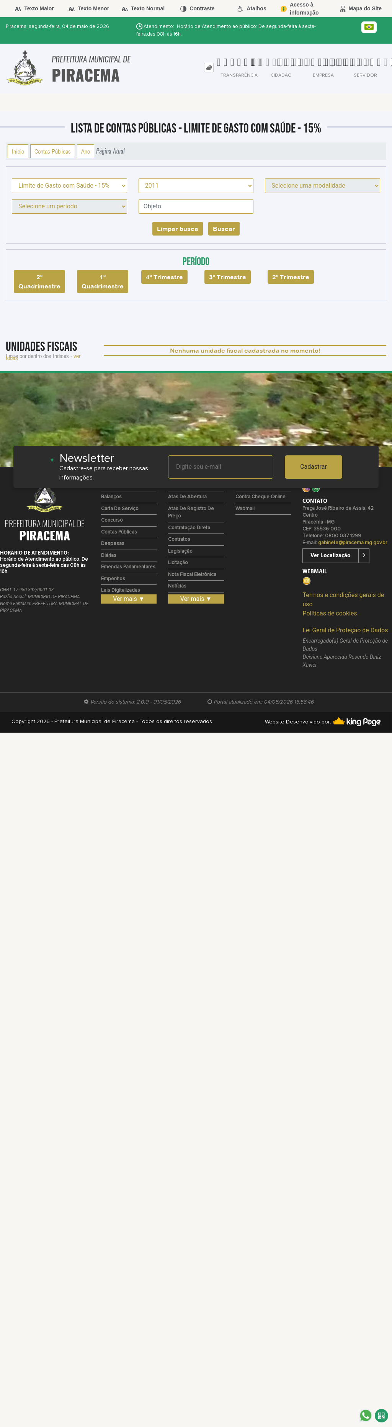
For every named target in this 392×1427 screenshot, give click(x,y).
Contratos (179, 539)
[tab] (209, 67)
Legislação (180, 551)
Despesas (112, 543)
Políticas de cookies (329, 613)
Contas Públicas (52, 151)
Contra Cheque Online (260, 496)
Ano (85, 151)
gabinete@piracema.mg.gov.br (352, 542)
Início (18, 151)
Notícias (177, 586)
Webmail (245, 508)
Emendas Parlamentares (128, 567)
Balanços (111, 496)
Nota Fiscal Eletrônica (192, 574)
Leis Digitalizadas (120, 590)
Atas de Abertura (187, 496)
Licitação (178, 562)
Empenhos (113, 578)
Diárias (108, 555)
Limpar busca (177, 228)
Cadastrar (313, 466)
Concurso (112, 520)
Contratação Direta (189, 527)
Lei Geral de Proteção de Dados (345, 630)
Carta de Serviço (120, 508)
